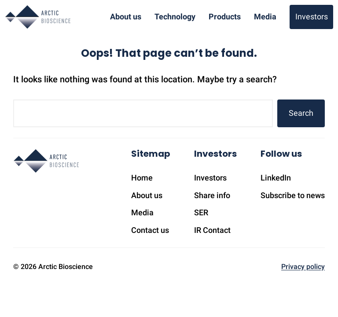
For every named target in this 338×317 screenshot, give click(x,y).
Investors (311, 16)
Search (301, 113)
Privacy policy (303, 266)
